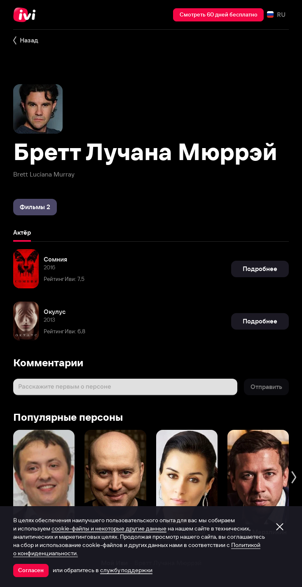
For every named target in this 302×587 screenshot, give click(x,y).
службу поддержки (126, 570)
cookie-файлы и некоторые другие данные (109, 528)
